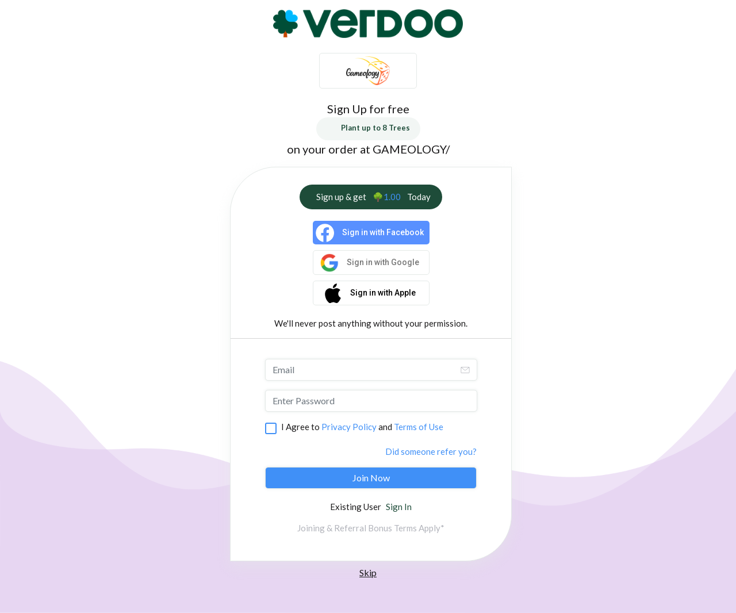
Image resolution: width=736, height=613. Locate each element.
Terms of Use (418, 427)
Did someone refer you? (431, 451)
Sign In (399, 506)
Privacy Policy (349, 427)
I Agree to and (362, 427)
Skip (368, 572)
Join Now (371, 477)
